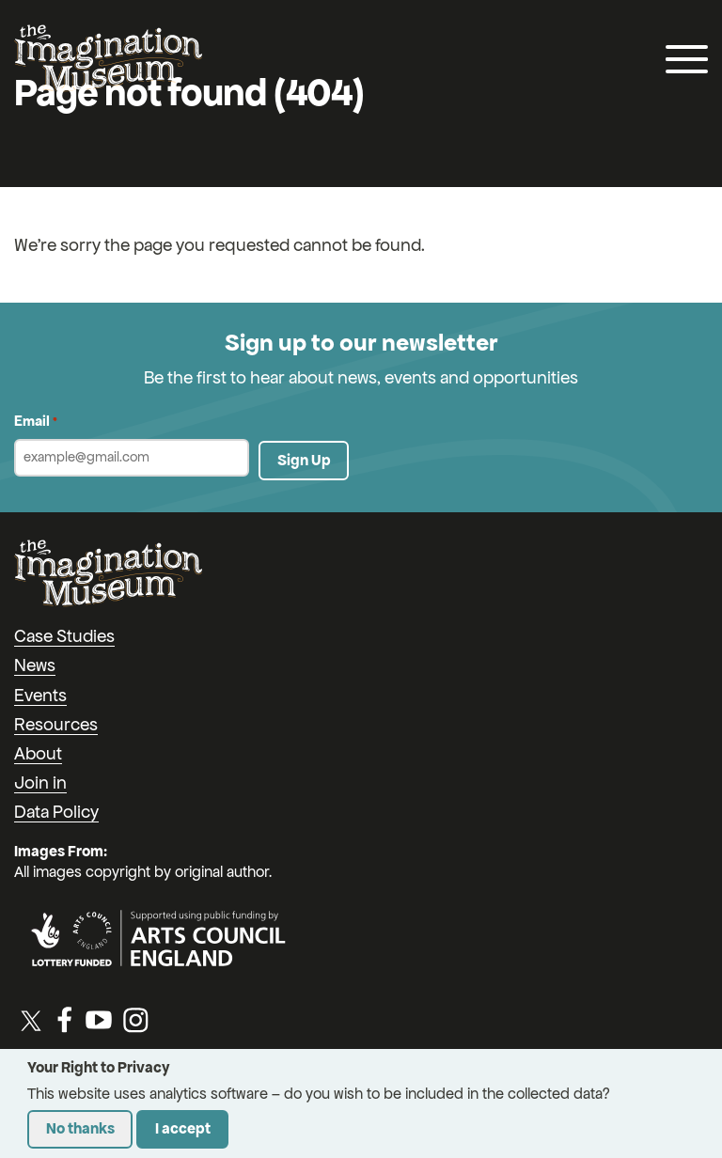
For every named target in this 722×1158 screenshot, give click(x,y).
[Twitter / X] (31, 1020)
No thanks (80, 1128)
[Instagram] (135, 1020)
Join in (40, 782)
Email (35, 421)
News (34, 665)
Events (40, 695)
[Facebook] (65, 1020)
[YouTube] (99, 1020)
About (38, 753)
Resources (56, 724)
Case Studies (64, 636)
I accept (183, 1128)
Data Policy (56, 811)
